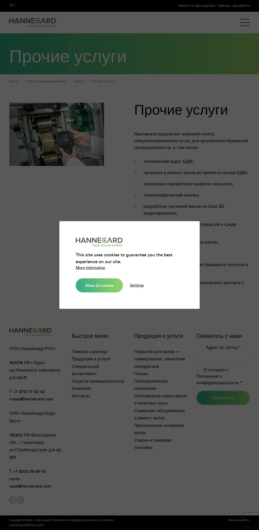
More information (90, 267)
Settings (137, 285)
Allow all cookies (99, 285)
